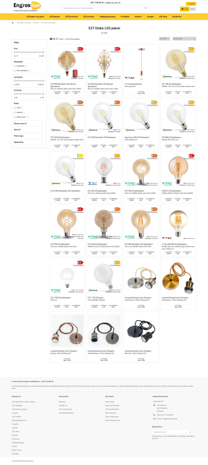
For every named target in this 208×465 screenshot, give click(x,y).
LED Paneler (16, 417)
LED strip (15, 431)
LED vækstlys (17, 405)
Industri (15, 428)
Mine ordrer (109, 402)
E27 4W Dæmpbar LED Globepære (102, 137)
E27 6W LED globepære (104, 192)
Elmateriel (15, 439)
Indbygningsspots (19, 420)
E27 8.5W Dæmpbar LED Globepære (65, 191)
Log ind (191, 4)
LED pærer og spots (24, 23)
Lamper (15, 413)
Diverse (15, 435)
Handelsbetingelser (66, 413)
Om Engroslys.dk (65, 409)
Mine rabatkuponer (112, 420)
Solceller (15, 454)
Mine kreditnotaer (112, 409)
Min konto (109, 396)
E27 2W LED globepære (178, 85)
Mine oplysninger (112, 417)
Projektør (15, 424)
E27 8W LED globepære (178, 138)
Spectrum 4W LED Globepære (141, 138)
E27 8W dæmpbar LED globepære (141, 245)
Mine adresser (110, 413)
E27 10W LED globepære (67, 299)
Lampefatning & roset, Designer (141, 299)
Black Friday (16, 450)
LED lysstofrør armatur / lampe (23, 402)
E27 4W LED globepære (141, 192)
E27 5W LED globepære (67, 138)
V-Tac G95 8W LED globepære (178, 246)
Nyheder (62, 402)
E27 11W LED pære (104, 299)
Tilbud (14, 446)
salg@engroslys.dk (169, 419)
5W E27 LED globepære (178, 192)
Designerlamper (18, 443)
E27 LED (36, 23)
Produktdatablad (78, 52)
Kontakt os (63, 405)
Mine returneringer (112, 405)
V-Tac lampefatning (141, 85)
